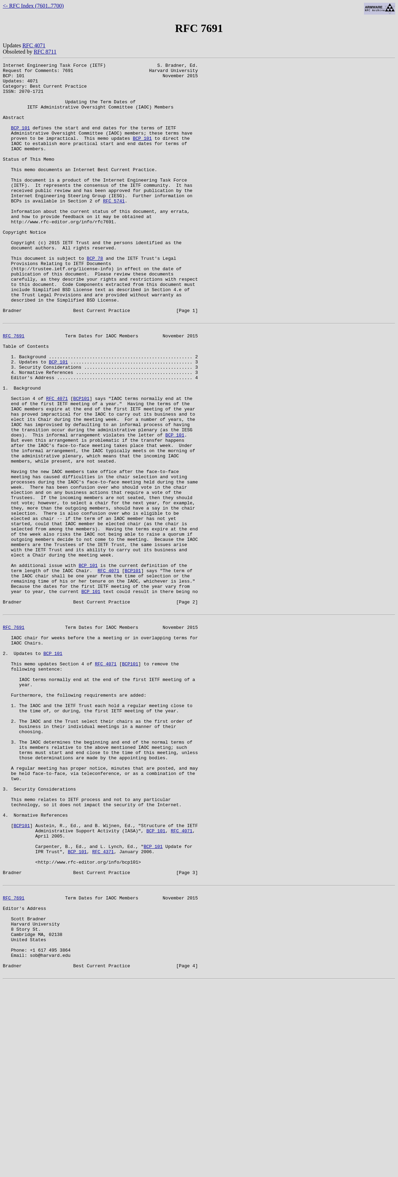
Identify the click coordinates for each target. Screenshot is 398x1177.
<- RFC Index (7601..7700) (33, 6)
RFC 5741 (114, 229)
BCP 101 (20, 141)
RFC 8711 (45, 52)
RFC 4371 (103, 1006)
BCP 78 (95, 298)
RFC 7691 (13, 389)
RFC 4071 (33, 45)
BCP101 (81, 464)
